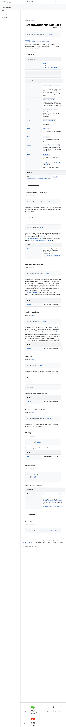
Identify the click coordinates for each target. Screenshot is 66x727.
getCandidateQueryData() (49, 331)
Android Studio (59, 2)
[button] (10, 17)
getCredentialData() (32, 292)
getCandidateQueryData (50, 109)
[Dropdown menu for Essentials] (23, 2)
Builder (45, 63)
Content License (26, 542)
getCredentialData (48, 120)
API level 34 (32, 20)
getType (45, 136)
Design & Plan (30, 2)
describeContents (48, 99)
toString (45, 154)
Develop (38, 16)
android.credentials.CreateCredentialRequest (39, 41)
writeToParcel (47, 163)
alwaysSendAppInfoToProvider (52, 85)
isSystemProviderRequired (51, 145)
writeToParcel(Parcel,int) (34, 238)
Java (59, 27)
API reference (6, 7)
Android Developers (29, 16)
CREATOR (55, 176)
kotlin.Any (27, 40)
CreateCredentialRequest (50, 67)
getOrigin (46, 128)
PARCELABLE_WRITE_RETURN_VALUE (52, 501)
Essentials (18, 2)
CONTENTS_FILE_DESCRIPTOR (43, 240)
